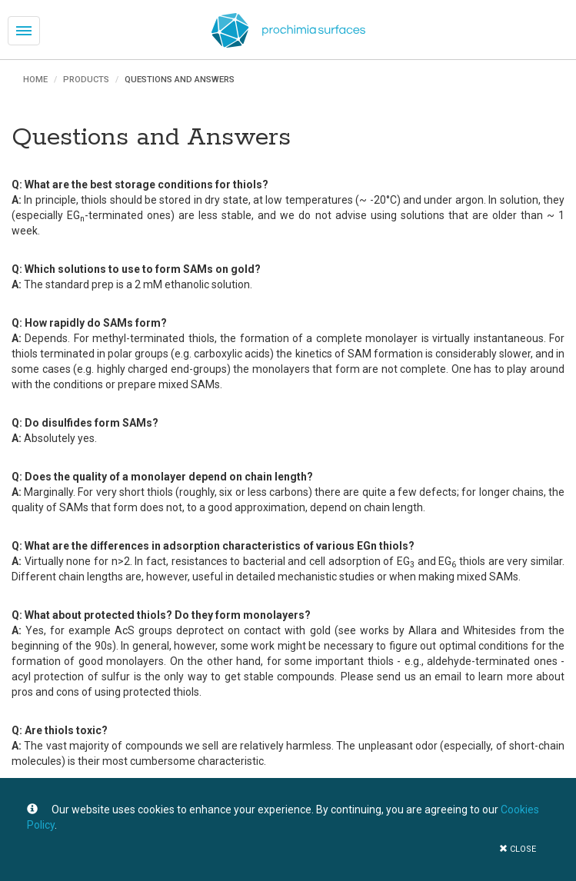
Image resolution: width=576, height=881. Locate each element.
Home (35, 80)
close (517, 849)
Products (86, 80)
